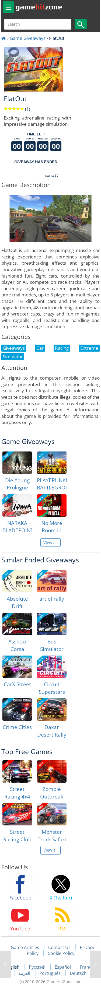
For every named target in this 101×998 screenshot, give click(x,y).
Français (88, 967)
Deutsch (78, 973)
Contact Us (59, 947)
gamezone (38, 6)
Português (50, 973)
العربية (24, 973)
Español (63, 967)
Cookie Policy (61, 953)
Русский (38, 967)
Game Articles (25, 947)
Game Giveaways (28, 38)
